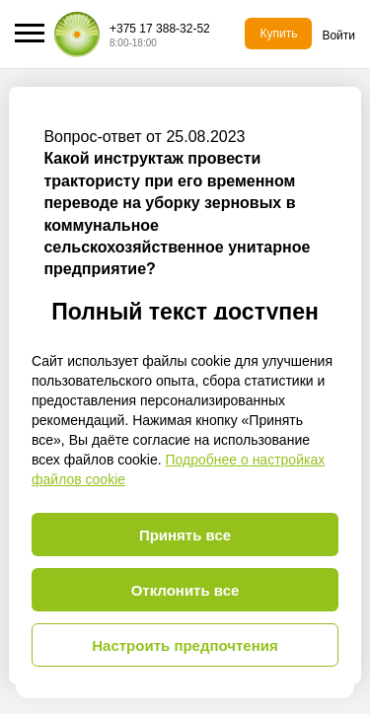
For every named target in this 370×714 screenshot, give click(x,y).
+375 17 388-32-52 (160, 29)
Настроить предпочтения (185, 645)
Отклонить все (185, 590)
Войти (338, 35)
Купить (278, 33)
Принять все (185, 535)
